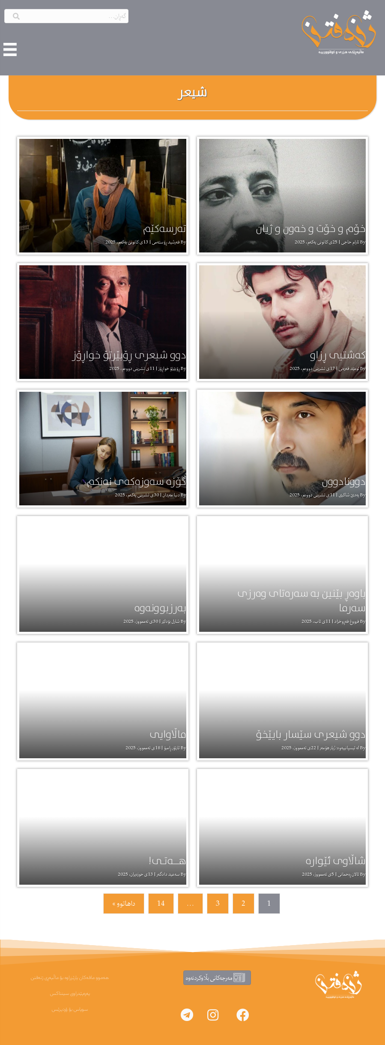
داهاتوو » (123, 903)
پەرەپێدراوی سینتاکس (70, 993)
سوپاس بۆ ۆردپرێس (70, 1009)
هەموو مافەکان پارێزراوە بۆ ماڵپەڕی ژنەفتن (70, 978)
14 (161, 903)
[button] (243, 1015)
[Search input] (66, 16)
